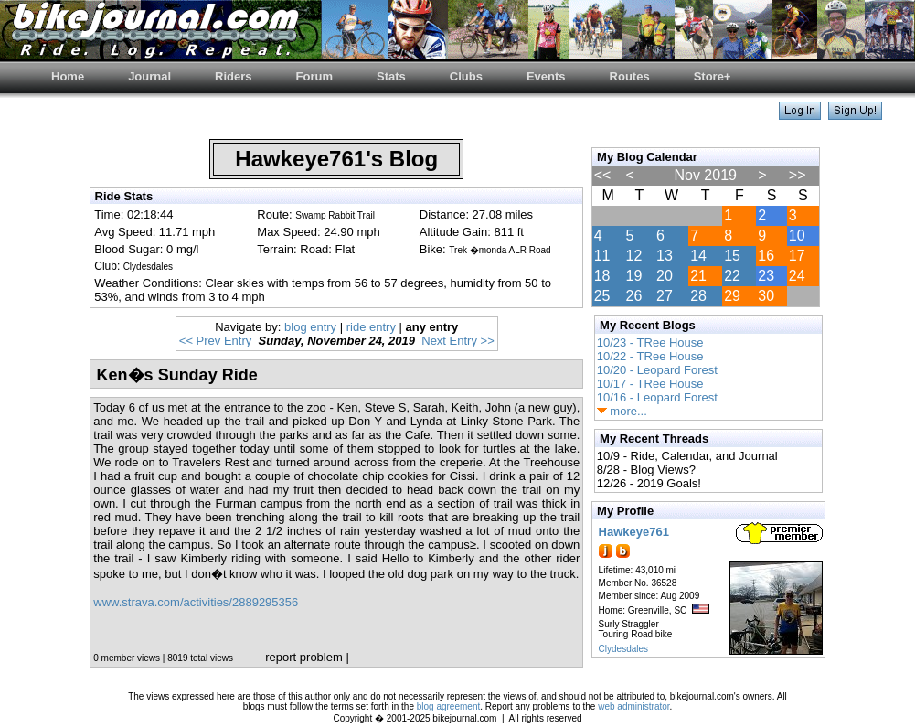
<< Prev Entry (215, 340)
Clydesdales (623, 649)
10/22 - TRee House (650, 356)
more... (622, 411)
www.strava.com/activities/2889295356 (195, 602)
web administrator (633, 706)
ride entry (371, 327)
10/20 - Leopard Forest (657, 370)
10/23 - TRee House (650, 342)
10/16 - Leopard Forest (657, 397)
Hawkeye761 (634, 532)
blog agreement (449, 706)
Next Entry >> (457, 340)
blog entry (310, 327)
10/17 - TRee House (650, 383)
